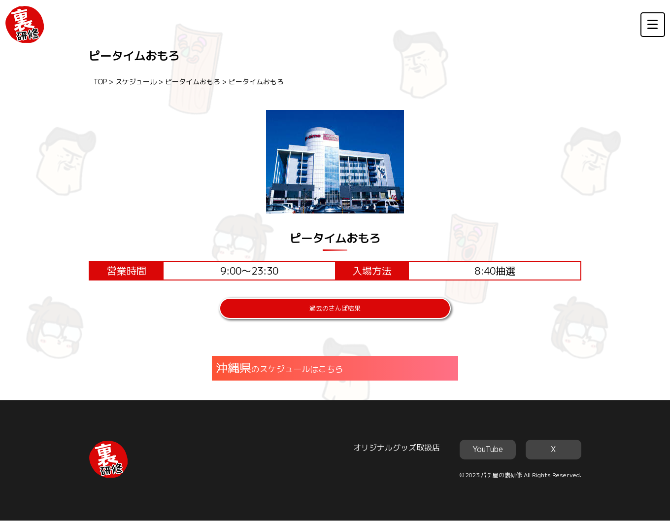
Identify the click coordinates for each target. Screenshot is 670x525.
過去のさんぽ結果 (335, 310)
